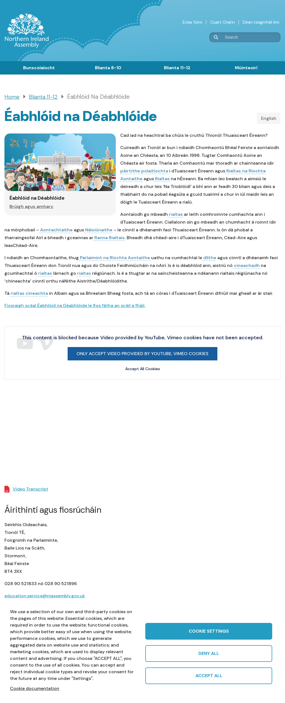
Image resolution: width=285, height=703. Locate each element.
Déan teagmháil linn (261, 22)
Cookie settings (209, 631)
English (268, 118)
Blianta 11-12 (177, 68)
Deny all (208, 653)
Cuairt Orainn (222, 22)
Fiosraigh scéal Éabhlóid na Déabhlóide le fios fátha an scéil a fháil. (74, 305)
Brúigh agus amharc (31, 206)
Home (11, 96)
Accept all (208, 676)
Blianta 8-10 (108, 68)
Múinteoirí (246, 68)
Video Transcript (30, 489)
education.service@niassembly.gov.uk (44, 596)
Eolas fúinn (192, 22)
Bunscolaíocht (39, 68)
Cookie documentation (34, 688)
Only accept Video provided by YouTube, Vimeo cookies (142, 354)
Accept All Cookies (142, 368)
